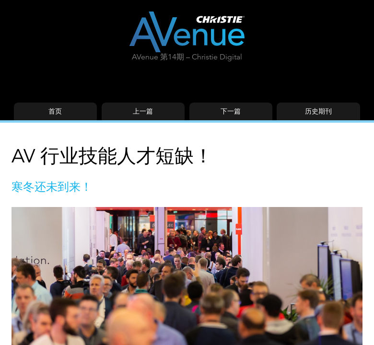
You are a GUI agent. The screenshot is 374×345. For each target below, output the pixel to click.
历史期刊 (318, 111)
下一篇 (231, 111)
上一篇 (143, 111)
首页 (55, 111)
